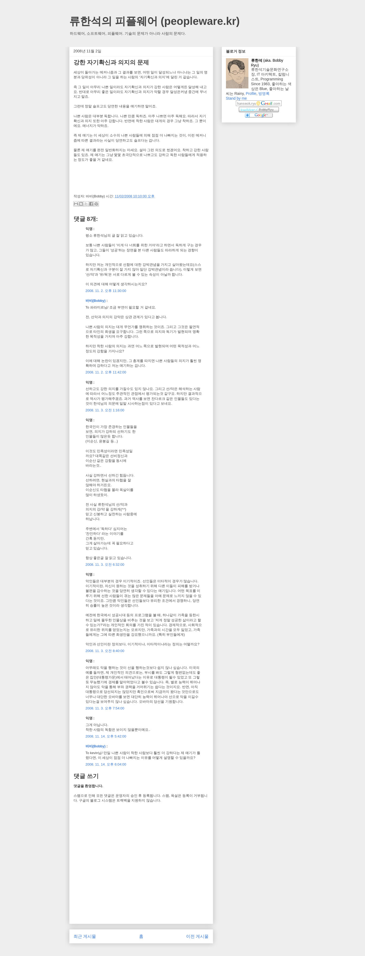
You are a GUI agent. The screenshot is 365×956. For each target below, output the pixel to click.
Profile (251, 93)
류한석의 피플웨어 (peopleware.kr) (154, 21)
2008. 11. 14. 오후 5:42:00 (106, 736)
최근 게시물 (85, 936)
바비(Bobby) (96, 301)
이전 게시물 (197, 936)
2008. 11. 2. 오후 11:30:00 (106, 291)
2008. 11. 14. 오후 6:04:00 (106, 764)
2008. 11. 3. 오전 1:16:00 (105, 410)
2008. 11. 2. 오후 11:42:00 (106, 372)
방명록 (264, 93)
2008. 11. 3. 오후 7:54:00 (105, 708)
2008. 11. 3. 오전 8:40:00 (105, 651)
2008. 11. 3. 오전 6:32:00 (105, 565)
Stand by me (236, 98)
